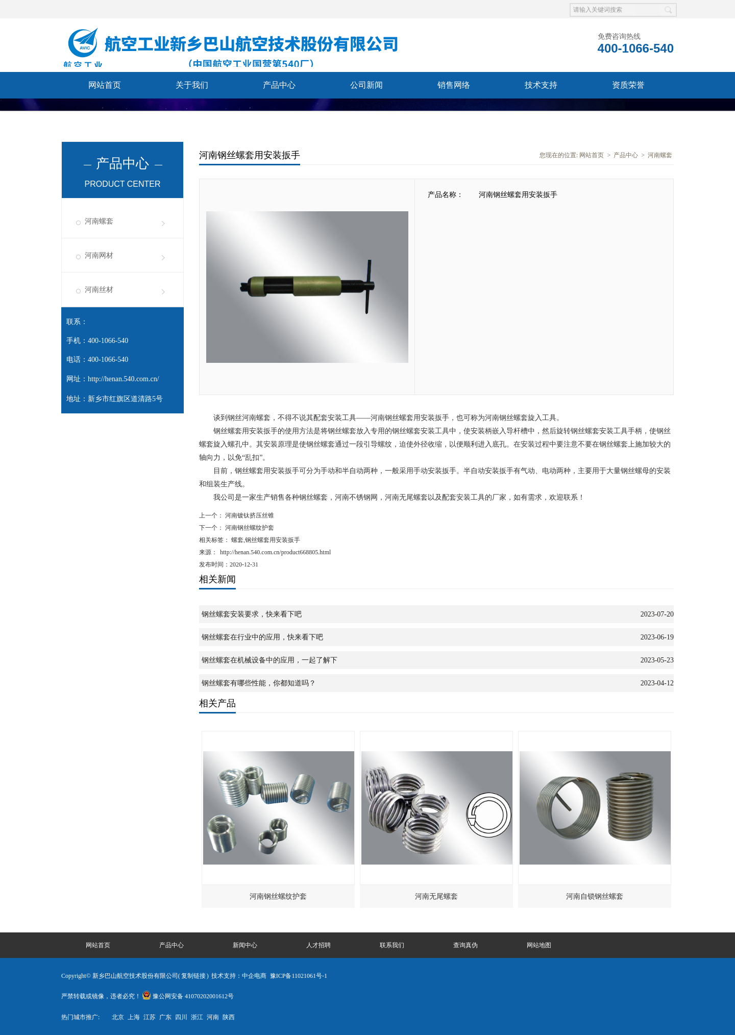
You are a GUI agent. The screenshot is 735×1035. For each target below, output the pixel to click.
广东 (165, 1017)
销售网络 (453, 85)
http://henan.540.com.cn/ (123, 379)
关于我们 (192, 85)
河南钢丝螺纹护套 (249, 527)
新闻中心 (245, 945)
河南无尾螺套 (436, 896)
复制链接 (193, 975)
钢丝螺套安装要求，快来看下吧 (252, 614)
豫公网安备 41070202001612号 (188, 996)
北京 (118, 1017)
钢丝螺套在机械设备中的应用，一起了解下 (269, 660)
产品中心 (279, 85)
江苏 (149, 1017)
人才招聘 (318, 945)
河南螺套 (99, 221)
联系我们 (104, 111)
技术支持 (541, 85)
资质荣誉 (628, 85)
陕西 (229, 1017)
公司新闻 (366, 85)
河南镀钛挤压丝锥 (249, 515)
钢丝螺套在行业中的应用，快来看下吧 (262, 637)
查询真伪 (192, 111)
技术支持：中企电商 (238, 975)
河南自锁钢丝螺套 (594, 896)
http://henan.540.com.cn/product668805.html (275, 552)
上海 (134, 1017)
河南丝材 (99, 289)
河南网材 (99, 255)
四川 (181, 1017)
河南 (213, 1017)
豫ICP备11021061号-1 (298, 975)
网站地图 (539, 945)
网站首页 (104, 85)
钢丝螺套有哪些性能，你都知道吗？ (259, 683)
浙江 (197, 1017)
